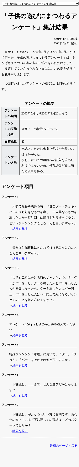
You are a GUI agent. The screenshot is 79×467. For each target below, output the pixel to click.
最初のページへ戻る (63, 445)
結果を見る (20, 228)
